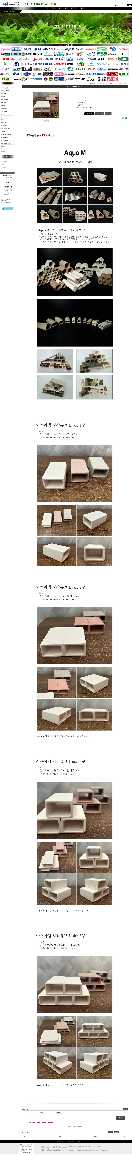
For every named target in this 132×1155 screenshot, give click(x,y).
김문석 (64, 1148)
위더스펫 (49, 1151)
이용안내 (79, 1142)
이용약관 (63, 1142)
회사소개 (57, 1142)
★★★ (38, 1123)
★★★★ (44, 1123)
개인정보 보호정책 (50, 1148)
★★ (34, 1123)
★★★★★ (50, 1123)
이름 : (27, 1113)
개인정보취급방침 (71, 1142)
